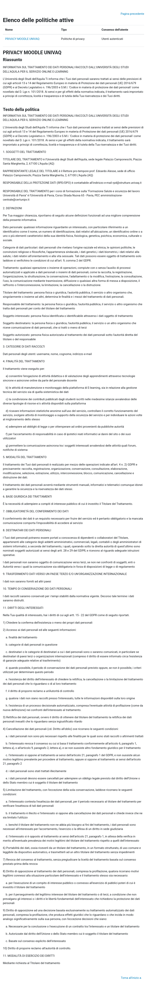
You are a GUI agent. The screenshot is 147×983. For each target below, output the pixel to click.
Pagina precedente (132, 14)
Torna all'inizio (132, 978)
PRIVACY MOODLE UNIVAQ (22, 39)
